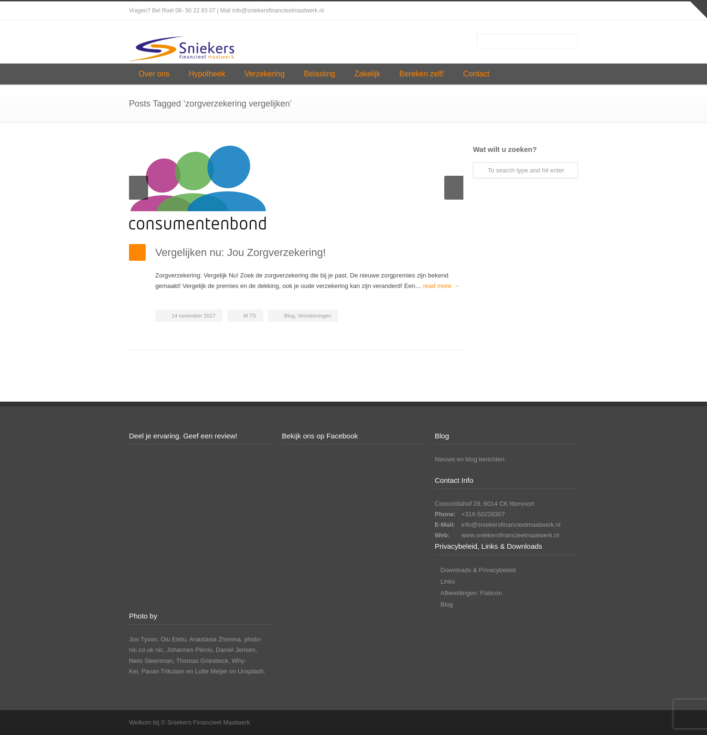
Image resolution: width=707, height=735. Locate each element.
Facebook (511, 11)
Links (447, 581)
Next (453, 188)
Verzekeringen (314, 316)
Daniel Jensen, (236, 649)
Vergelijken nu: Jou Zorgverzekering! (240, 252)
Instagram (530, 11)
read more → (441, 285)
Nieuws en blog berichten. (470, 459)
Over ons (154, 74)
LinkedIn (549, 11)
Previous (138, 188)
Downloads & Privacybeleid (478, 570)
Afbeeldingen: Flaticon (471, 593)
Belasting (319, 74)
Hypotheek (207, 74)
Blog (289, 316)
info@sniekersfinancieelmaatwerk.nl (511, 524)
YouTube (568, 11)
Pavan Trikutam (162, 671)
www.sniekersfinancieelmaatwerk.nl (510, 535)
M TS (250, 316)
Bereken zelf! (421, 74)
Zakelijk (367, 74)
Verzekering (264, 74)
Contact (476, 74)
